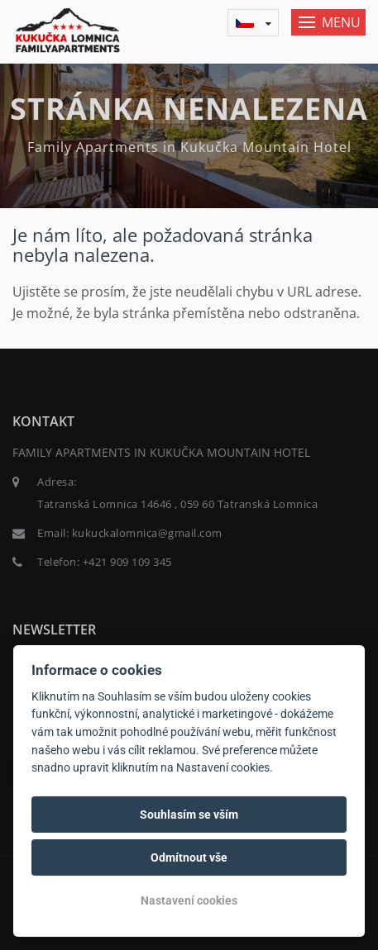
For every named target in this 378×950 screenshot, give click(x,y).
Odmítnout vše (189, 857)
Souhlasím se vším (189, 814)
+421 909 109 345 (127, 561)
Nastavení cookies (189, 900)
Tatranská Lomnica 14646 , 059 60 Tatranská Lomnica (177, 503)
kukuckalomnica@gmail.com (147, 532)
